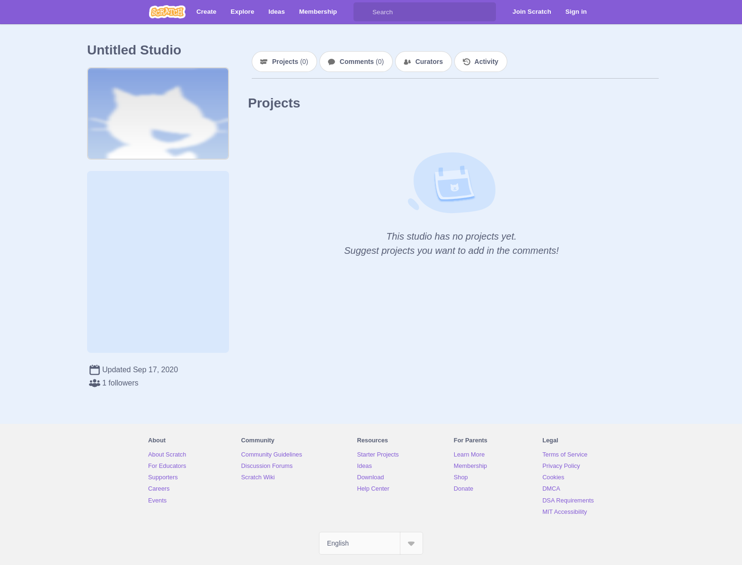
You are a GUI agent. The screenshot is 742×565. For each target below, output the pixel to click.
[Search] (362, 11)
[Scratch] (167, 12)
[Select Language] (371, 543)
